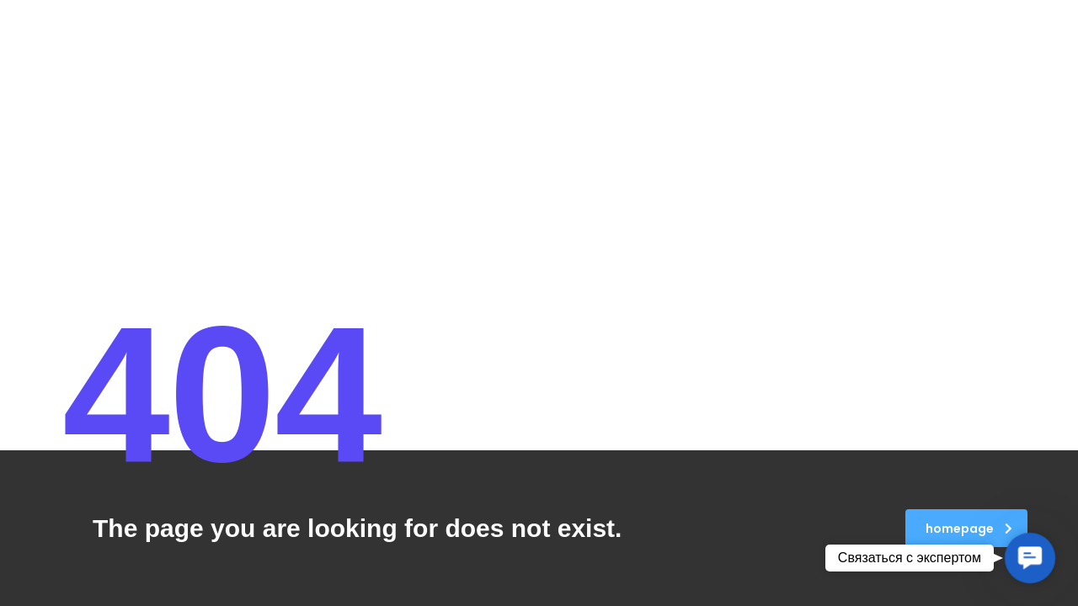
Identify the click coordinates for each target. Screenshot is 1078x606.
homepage (969, 528)
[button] (1030, 558)
